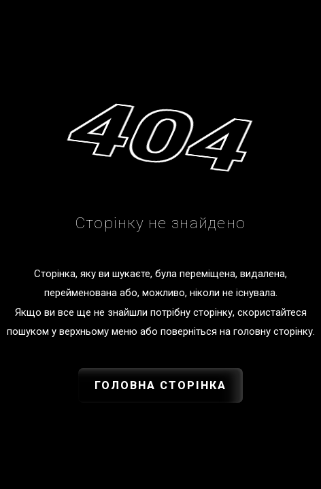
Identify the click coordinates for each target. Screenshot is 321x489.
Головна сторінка (160, 385)
